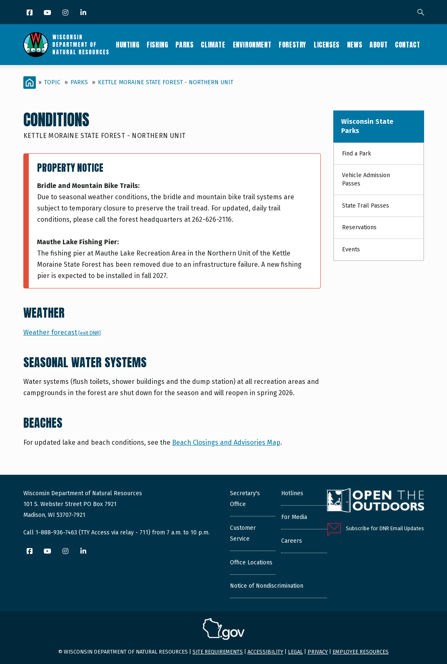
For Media (294, 517)
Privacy (317, 652)
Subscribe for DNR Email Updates (385, 528)
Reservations (359, 227)
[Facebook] (30, 13)
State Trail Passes (365, 205)
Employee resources (360, 652)
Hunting (127, 45)
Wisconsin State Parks (367, 126)
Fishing (157, 45)
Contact (407, 45)
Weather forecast (62, 332)
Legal (295, 652)
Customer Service (243, 533)
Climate (213, 45)
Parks (184, 45)
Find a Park (356, 153)
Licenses (327, 45)
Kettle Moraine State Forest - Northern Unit (165, 82)
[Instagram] (66, 13)
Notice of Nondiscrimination (266, 585)
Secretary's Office (245, 499)
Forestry (292, 45)
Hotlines (292, 493)
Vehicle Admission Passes (366, 179)
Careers (291, 540)
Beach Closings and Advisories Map (226, 442)
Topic (52, 82)
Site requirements (217, 652)
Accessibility (265, 652)
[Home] (29, 82)
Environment (252, 45)
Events (351, 249)
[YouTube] (48, 13)
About (378, 45)
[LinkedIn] (84, 13)
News (354, 45)
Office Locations (251, 562)
